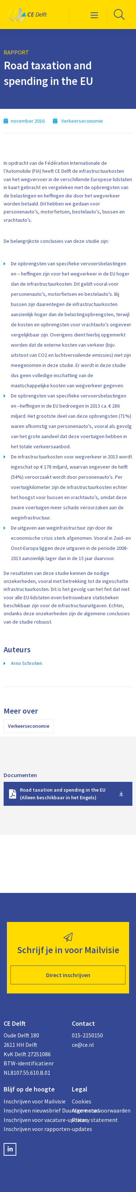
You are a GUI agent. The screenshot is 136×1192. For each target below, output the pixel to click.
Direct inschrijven (68, 975)
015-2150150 (87, 1035)
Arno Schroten (26, 663)
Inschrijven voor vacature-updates (34, 1119)
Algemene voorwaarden (101, 1110)
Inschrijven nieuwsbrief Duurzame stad (34, 1110)
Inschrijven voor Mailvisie (34, 1101)
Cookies (81, 1101)
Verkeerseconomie (28, 726)
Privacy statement (95, 1119)
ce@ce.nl (83, 1044)
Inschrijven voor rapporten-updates (34, 1128)
